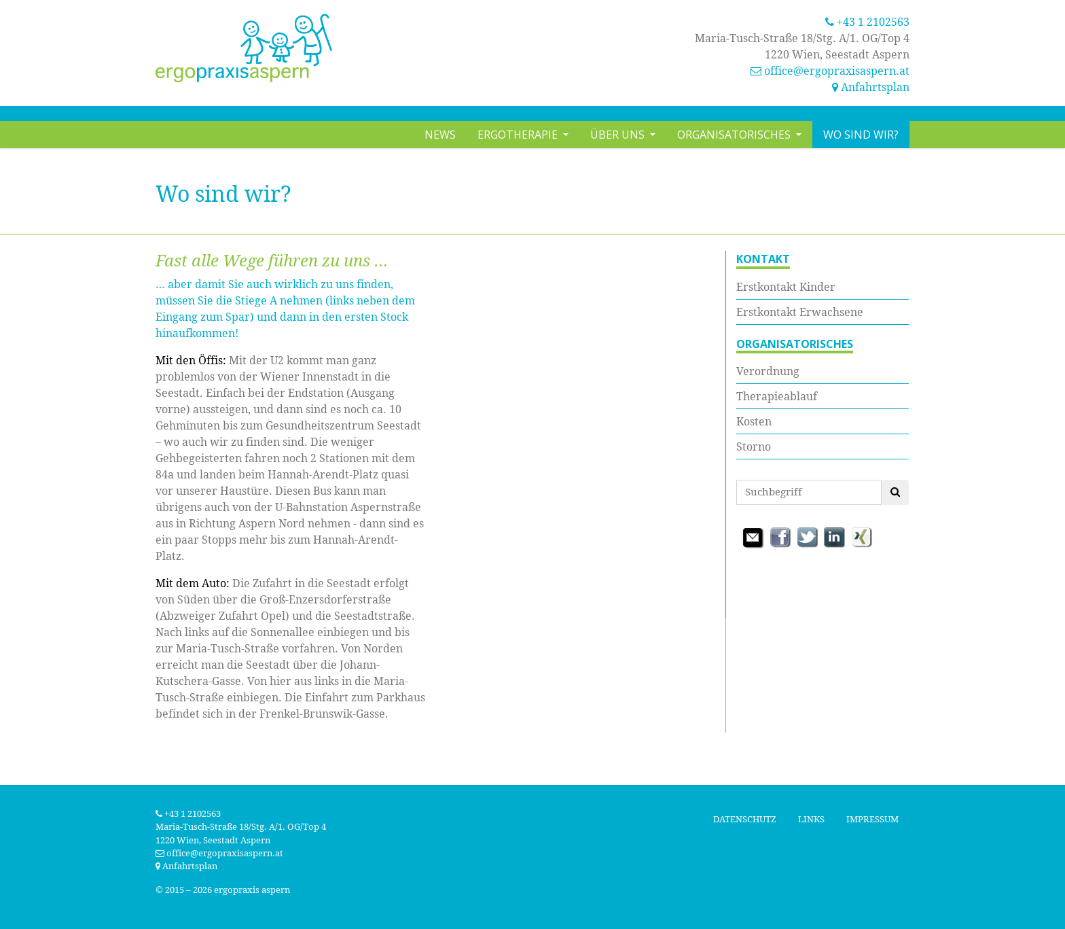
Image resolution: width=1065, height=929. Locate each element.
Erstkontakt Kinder (785, 286)
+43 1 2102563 (867, 21)
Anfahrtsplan (870, 87)
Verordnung (767, 371)
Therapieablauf (776, 396)
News (440, 134)
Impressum (872, 819)
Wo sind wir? (861, 134)
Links (811, 819)
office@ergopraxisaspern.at (836, 70)
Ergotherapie (518, 134)
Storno (753, 446)
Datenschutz (744, 819)
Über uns (618, 134)
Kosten (754, 421)
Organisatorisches (735, 134)
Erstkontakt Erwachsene (799, 311)
